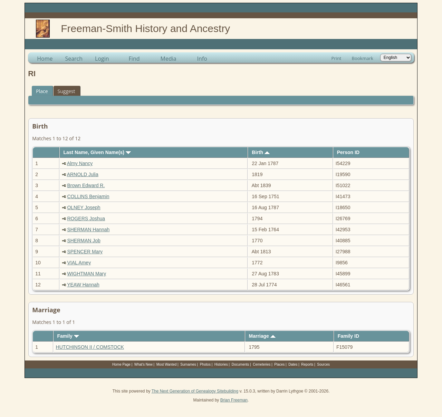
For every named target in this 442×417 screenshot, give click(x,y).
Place (42, 91)
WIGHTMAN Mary (86, 273)
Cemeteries (261, 364)
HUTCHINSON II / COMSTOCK (90, 347)
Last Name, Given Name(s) (97, 152)
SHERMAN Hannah (88, 229)
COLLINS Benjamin (88, 196)
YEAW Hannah (83, 284)
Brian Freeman (234, 400)
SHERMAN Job (83, 240)
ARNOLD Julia (82, 174)
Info (202, 58)
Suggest (66, 91)
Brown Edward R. (86, 185)
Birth (261, 152)
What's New (143, 364)
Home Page (121, 364)
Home (44, 58)
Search (74, 58)
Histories (221, 364)
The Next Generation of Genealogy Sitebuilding (195, 391)
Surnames (188, 364)
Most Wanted (166, 364)
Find (134, 58)
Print (336, 58)
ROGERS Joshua (86, 218)
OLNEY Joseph (83, 207)
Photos (205, 364)
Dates (292, 364)
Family (68, 336)
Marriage (262, 336)
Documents (240, 364)
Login (102, 58)
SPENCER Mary (85, 251)
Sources (323, 364)
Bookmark (362, 58)
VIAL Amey (79, 262)
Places (279, 364)
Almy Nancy (80, 163)
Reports (307, 364)
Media (168, 58)
